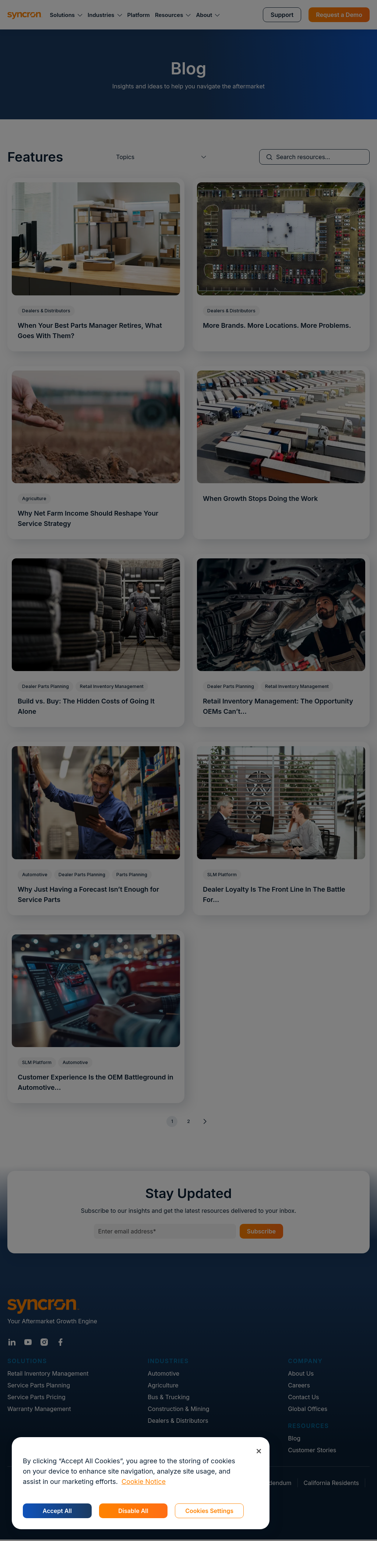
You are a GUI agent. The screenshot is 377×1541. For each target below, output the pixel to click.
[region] (140, 1483)
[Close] (258, 1451)
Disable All (133, 1510)
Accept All (57, 1510)
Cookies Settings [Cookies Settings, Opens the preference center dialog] (209, 1510)
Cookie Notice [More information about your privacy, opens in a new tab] (143, 1481)
